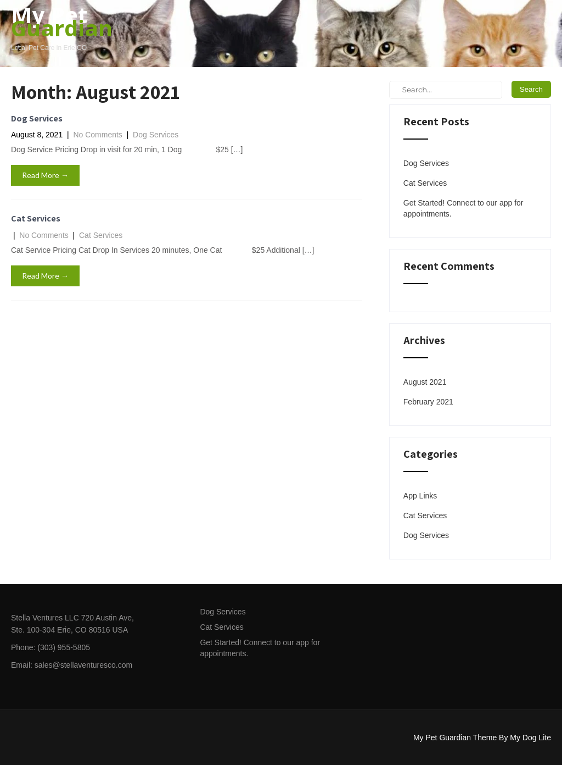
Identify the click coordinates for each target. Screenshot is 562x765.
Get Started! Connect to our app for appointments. (463, 208)
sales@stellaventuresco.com (83, 665)
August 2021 (425, 382)
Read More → (45, 175)
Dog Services (37, 118)
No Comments (97, 134)
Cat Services (35, 218)
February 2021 (428, 401)
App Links (420, 495)
